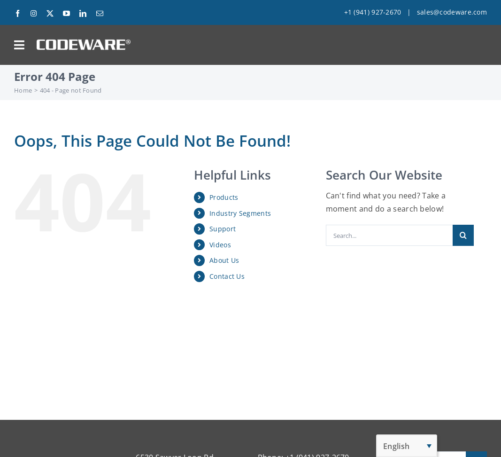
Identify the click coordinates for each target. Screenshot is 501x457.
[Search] (463, 235)
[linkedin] (82, 13)
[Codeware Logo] (84, 43)
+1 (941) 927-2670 (372, 12)
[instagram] (34, 13)
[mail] (99, 13)
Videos (220, 244)
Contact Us (227, 276)
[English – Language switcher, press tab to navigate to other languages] (407, 446)
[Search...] (389, 235)
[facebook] (17, 13)
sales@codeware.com (452, 12)
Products (223, 197)
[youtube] (66, 13)
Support (222, 228)
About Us (224, 260)
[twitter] (50, 13)
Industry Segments (240, 213)
